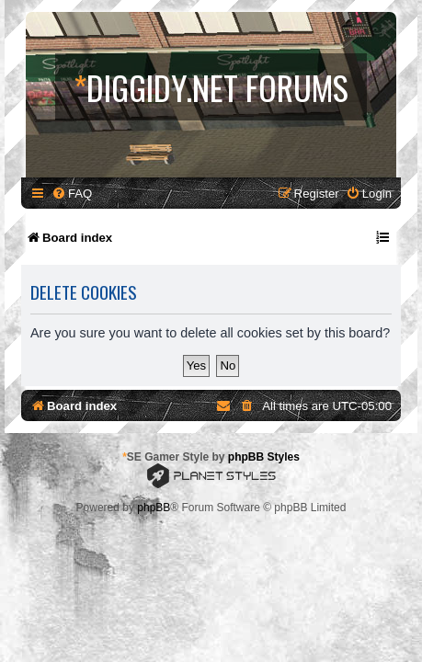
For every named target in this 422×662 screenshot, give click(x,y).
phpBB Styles (264, 457)
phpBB (153, 507)
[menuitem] (71, 193)
